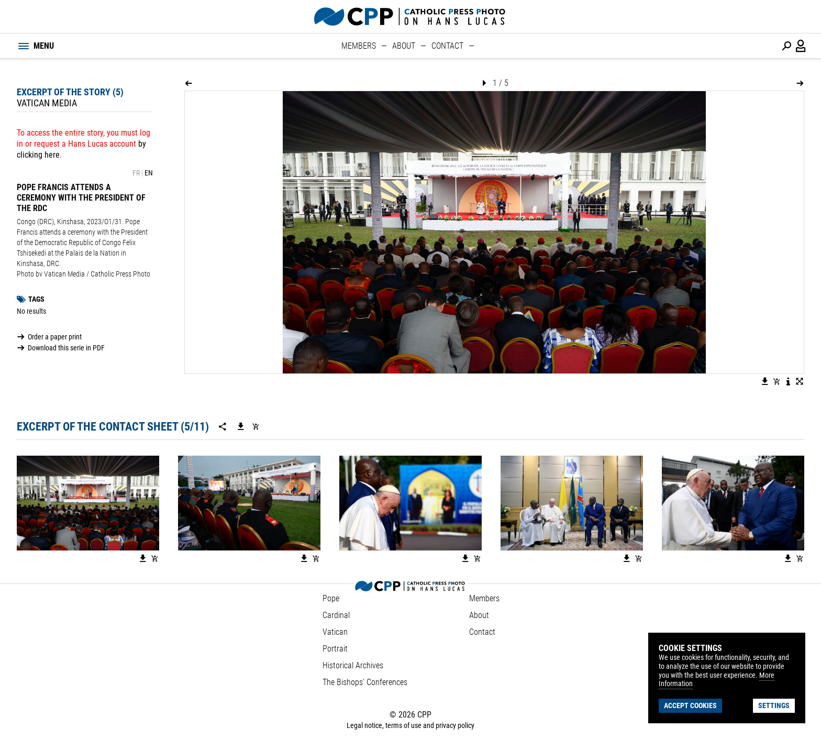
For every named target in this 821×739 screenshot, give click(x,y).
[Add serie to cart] (255, 426)
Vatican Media (47, 102)
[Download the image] (765, 381)
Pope (331, 598)
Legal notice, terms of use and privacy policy (410, 725)
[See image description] (788, 381)
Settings (774, 705)
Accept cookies (690, 705)
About (403, 46)
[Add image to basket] (776, 381)
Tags (36, 299)
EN (149, 173)
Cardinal (336, 615)
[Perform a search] (786, 46)
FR (136, 173)
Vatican (335, 632)
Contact (447, 46)
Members (358, 46)
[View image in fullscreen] (799, 381)
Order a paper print (55, 337)
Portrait (335, 649)
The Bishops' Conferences (365, 682)
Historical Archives (353, 665)
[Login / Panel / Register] (801, 46)
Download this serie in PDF (66, 348)
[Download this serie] (241, 426)
